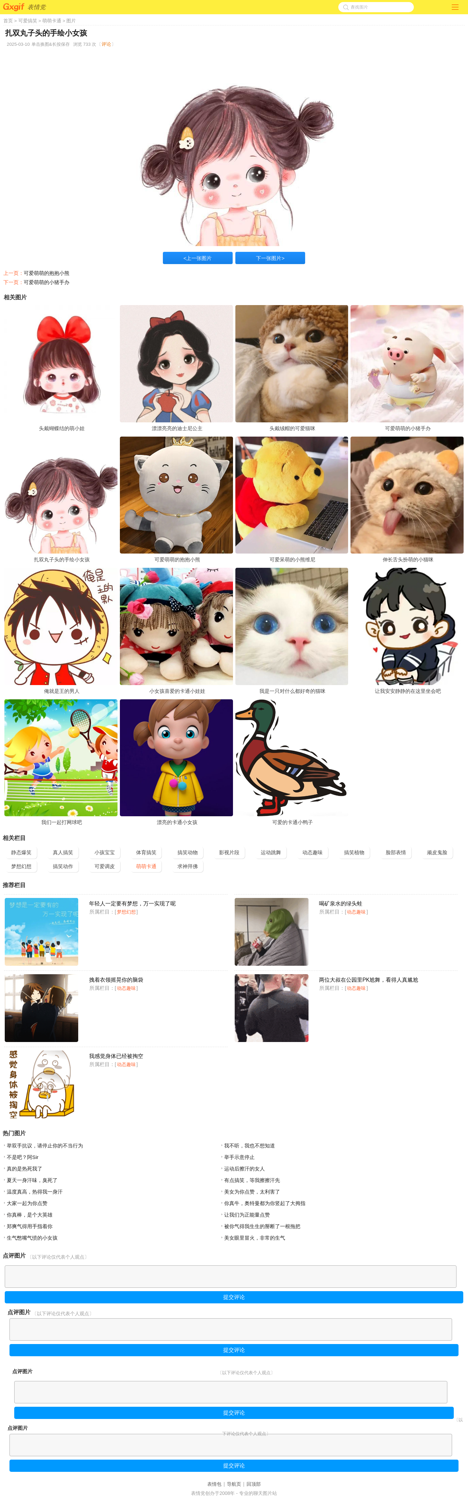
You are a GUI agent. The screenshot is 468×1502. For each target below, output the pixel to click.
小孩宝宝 (104, 852)
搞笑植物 (354, 852)
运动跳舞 (271, 852)
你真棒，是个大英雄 (29, 1215)
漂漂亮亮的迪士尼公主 (177, 428)
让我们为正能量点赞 (247, 1215)
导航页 (234, 1484)
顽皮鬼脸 (437, 852)
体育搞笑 (146, 852)
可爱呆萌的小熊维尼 (292, 559)
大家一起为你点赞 (27, 1203)
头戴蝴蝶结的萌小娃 (62, 428)
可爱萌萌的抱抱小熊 (46, 273)
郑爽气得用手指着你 (29, 1226)
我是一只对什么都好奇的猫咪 (292, 691)
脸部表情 (396, 852)
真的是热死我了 (24, 1168)
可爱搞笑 (27, 20)
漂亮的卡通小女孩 (177, 822)
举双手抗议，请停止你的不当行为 (45, 1145)
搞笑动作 (63, 866)
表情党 (36, 7)
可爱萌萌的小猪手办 (46, 282)
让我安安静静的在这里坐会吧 (408, 691)
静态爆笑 (21, 852)
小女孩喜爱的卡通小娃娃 (177, 691)
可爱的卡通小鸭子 (292, 822)
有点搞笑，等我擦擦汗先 (252, 1180)
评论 (106, 44)
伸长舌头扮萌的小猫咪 (408, 559)
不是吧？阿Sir (23, 1157)
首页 (8, 20)
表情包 (214, 1484)
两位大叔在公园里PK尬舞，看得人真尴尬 (368, 980)
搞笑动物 (187, 852)
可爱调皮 (104, 866)
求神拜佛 (187, 866)
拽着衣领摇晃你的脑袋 (116, 980)
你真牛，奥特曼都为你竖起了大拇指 (264, 1203)
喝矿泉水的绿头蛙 (340, 903)
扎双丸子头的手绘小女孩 (62, 559)
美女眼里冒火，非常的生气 (254, 1238)
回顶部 (254, 1484)
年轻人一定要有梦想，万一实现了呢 (132, 903)
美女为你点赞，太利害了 (252, 1192)
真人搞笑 (63, 852)
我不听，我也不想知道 (249, 1145)
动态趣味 (312, 852)
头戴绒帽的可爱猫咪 (292, 428)
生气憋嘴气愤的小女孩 (32, 1238)
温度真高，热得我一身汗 (35, 1192)
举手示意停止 (239, 1157)
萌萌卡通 (51, 20)
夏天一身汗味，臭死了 (32, 1180)
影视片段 (229, 852)
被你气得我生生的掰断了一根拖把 (262, 1226)
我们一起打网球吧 (61, 822)
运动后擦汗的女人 (244, 1168)
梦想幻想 (21, 866)
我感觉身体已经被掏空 (116, 1056)
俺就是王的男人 (62, 691)
